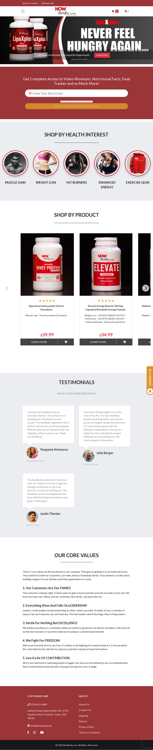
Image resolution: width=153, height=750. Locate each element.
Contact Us (85, 709)
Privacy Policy (86, 726)
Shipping (83, 715)
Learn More (39, 341)
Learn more (102, 55)
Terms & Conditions (89, 732)
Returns (83, 721)
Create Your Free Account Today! (77, 106)
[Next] (145, 288)
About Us (84, 704)
